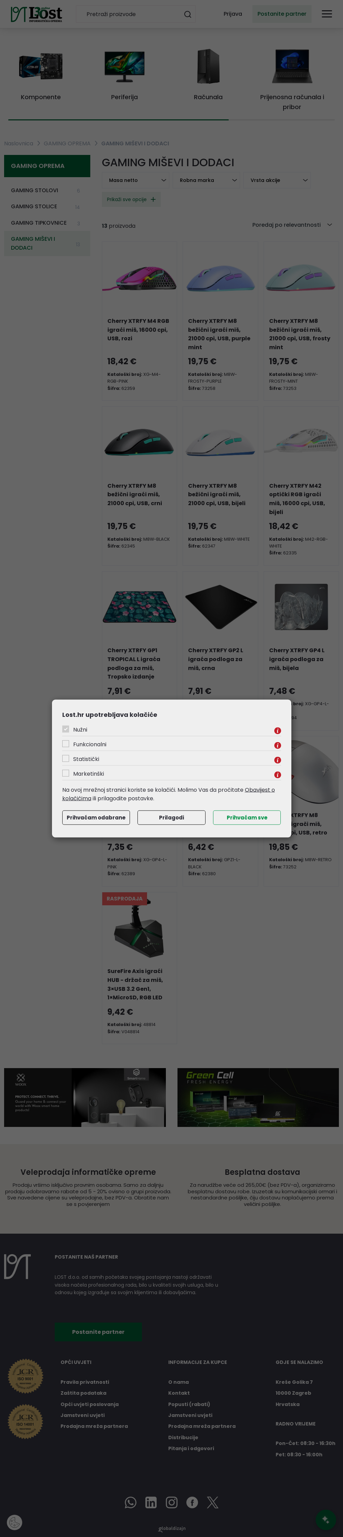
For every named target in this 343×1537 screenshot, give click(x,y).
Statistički (86, 759)
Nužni (80, 729)
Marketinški (88, 773)
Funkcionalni (89, 744)
